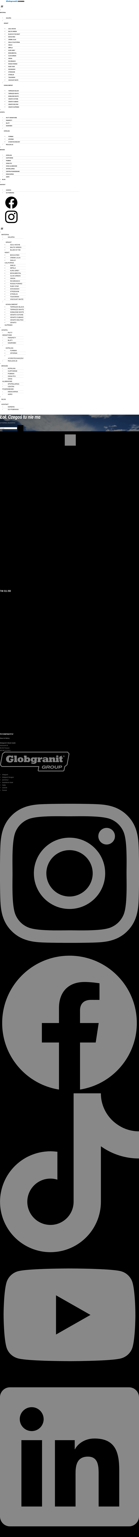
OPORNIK (11, 139)
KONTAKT (2, 184)
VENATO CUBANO (13, 101)
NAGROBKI (9, 125)
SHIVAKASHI (11, 69)
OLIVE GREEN (12, 55)
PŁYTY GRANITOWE (11, 117)
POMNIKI (8, 160)
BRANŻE (2, 149)
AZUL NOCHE (12, 28)
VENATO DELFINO (13, 104)
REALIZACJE (9, 144)
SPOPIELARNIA (10, 168)
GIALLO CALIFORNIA (14, 42)
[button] (40, 6)
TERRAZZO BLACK (13, 91)
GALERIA (8, 18)
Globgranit (5, 775)
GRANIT (6, 23)
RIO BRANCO (12, 61)
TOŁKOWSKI (11, 77)
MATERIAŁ (3, 12)
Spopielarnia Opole (7, 782)
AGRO (7, 177)
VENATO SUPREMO (13, 107)
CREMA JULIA (12, 39)
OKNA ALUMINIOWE (11, 166)
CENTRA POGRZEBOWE (13, 171)
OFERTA (2, 112)
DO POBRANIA (10, 193)
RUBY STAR (11, 66)
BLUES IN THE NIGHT (14, 34)
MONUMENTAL (12, 53)
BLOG (3, 179)
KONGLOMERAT (8, 85)
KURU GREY (11, 50)
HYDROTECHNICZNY (14, 142)
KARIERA (8, 190)
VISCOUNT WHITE (13, 80)
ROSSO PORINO (12, 64)
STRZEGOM (11, 72)
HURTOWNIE (9, 158)
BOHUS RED (11, 37)
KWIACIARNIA (10, 174)
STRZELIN (11, 74)
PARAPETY (9, 120)
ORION (10, 58)
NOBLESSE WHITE (13, 96)
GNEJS (10, 45)
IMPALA (10, 47)
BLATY (8, 123)
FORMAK (10, 136)
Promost (4, 790)
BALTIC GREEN (12, 31)
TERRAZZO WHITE (13, 93)
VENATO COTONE (13, 99)
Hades (4, 785)
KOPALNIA (7, 131)
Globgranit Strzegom (8, 777)
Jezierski (4, 788)
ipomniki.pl (5, 780)
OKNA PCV (9, 163)
